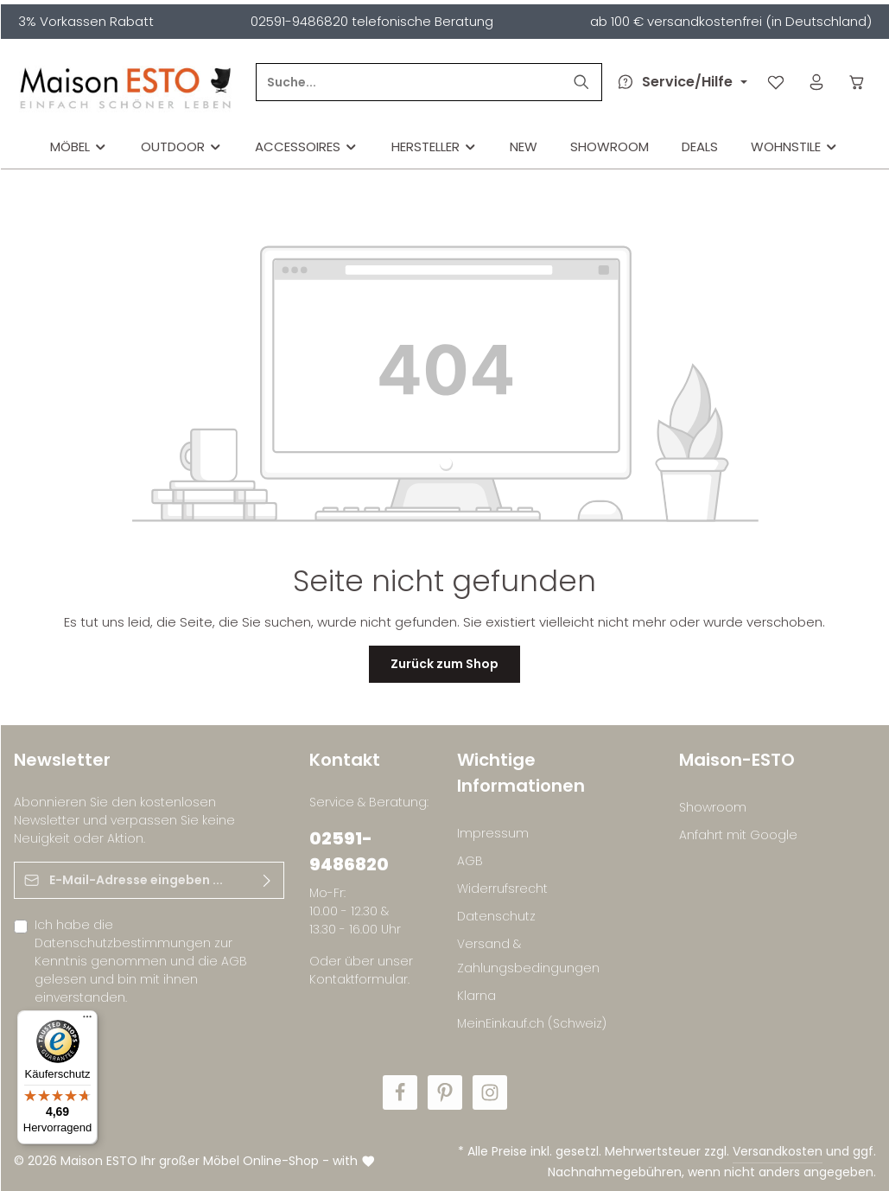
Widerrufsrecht (502, 888)
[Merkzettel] (776, 82)
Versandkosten (777, 1151)
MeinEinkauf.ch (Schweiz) (531, 1023)
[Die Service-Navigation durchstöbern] (679, 82)
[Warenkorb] (857, 82)
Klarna (476, 995)
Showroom (712, 807)
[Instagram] (490, 1092)
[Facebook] (400, 1092)
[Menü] (87, 1020)
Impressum (493, 833)
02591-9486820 (349, 851)
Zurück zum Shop (444, 663)
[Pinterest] (445, 1092)
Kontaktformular (358, 979)
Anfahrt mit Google (738, 835)
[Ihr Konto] (816, 82)
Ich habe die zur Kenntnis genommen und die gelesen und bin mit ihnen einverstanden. (141, 961)
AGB (234, 961)
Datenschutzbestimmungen (123, 943)
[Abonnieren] (266, 880)
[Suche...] (409, 82)
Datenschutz (496, 916)
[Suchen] (582, 82)
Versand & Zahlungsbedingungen (528, 956)
